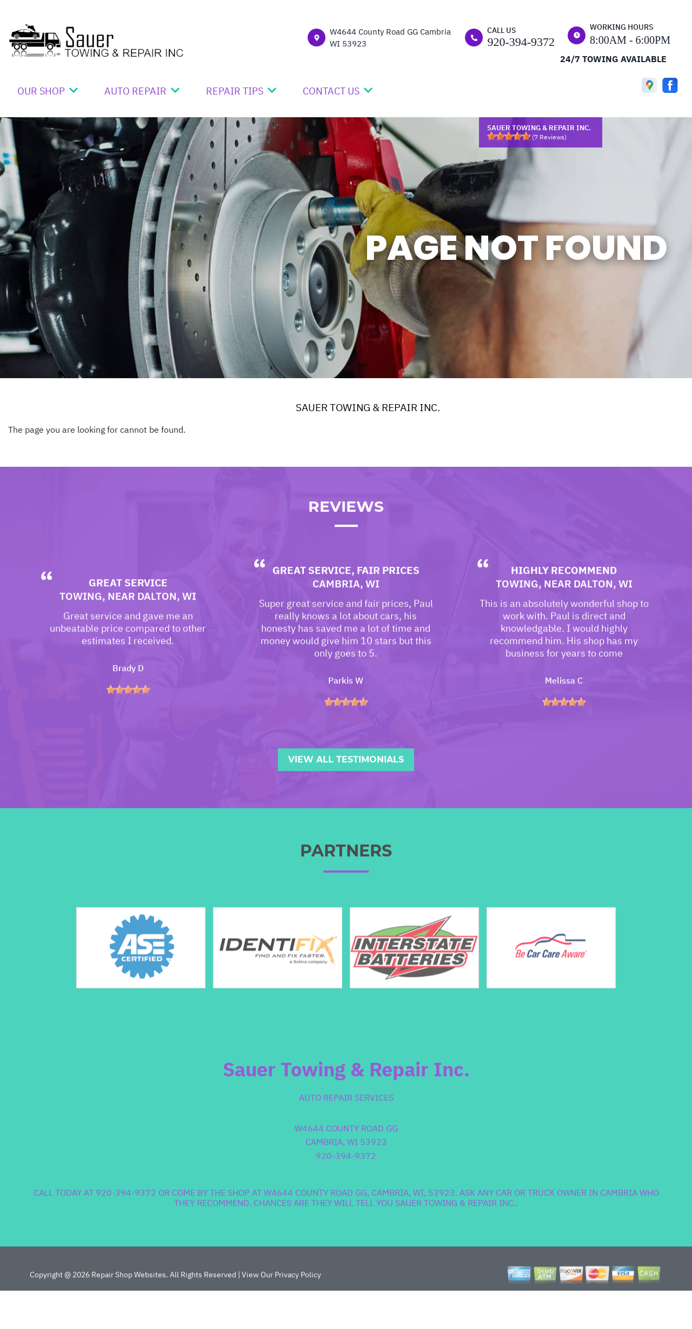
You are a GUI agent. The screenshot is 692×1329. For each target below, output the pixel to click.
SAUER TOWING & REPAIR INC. (368, 407)
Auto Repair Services (346, 1128)
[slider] (508, 136)
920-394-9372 (521, 42)
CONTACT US (331, 91)
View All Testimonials (346, 791)
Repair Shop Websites (128, 1306)
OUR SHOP (41, 91)
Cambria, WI (346, 615)
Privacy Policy (298, 1306)
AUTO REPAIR (135, 91)
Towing (80, 627)
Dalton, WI (166, 627)
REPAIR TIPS (234, 91)
